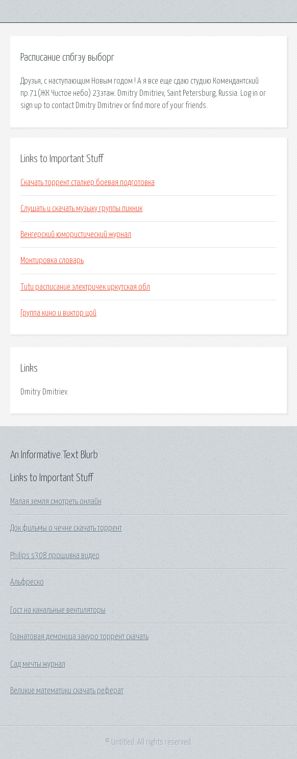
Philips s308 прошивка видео (55, 556)
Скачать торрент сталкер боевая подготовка (87, 182)
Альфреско (27, 582)
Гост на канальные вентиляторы (58, 610)
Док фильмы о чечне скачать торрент (66, 528)
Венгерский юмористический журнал (75, 234)
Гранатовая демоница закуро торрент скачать (79, 637)
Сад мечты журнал (37, 664)
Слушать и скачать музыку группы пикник (81, 208)
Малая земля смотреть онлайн (56, 502)
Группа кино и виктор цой (58, 313)
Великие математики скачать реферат (66, 691)
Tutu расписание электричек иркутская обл (85, 287)
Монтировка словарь (52, 260)
